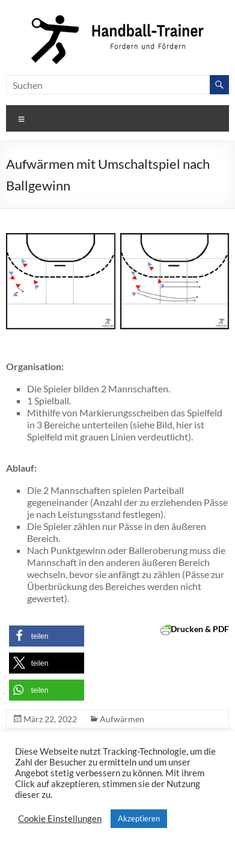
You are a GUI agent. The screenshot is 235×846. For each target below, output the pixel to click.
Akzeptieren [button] (139, 818)
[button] (46, 636)
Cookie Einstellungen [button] (60, 819)
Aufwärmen (122, 719)
